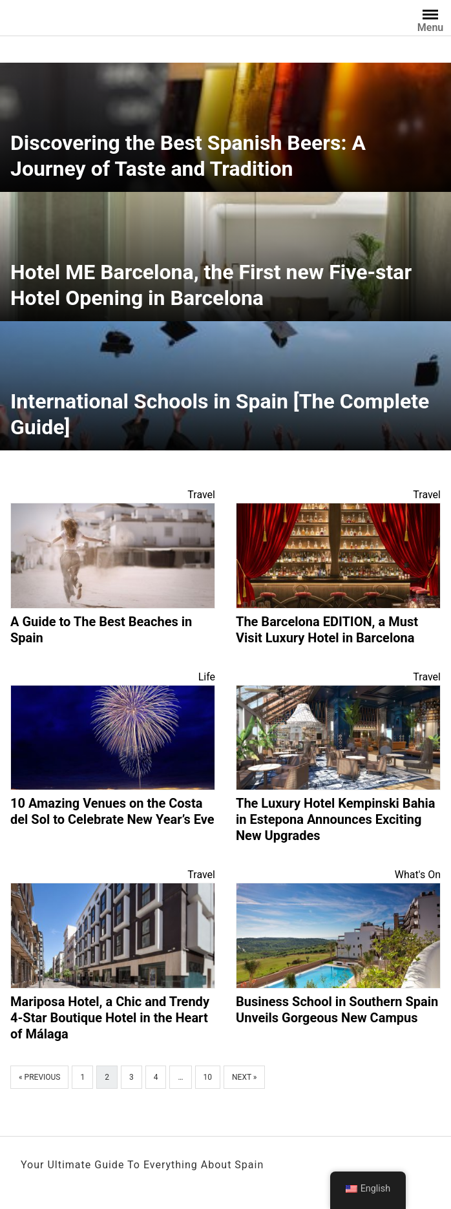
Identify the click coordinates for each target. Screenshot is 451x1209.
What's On (418, 874)
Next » (244, 1077)
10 (208, 1077)
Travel (201, 495)
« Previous (39, 1077)
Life (206, 677)
